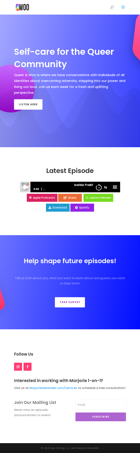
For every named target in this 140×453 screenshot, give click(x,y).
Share (72, 191)
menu (115, 180)
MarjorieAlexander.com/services (53, 388)
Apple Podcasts (44, 191)
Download (59, 201)
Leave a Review (100, 191)
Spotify (84, 201)
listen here (28, 104)
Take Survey (70, 302)
